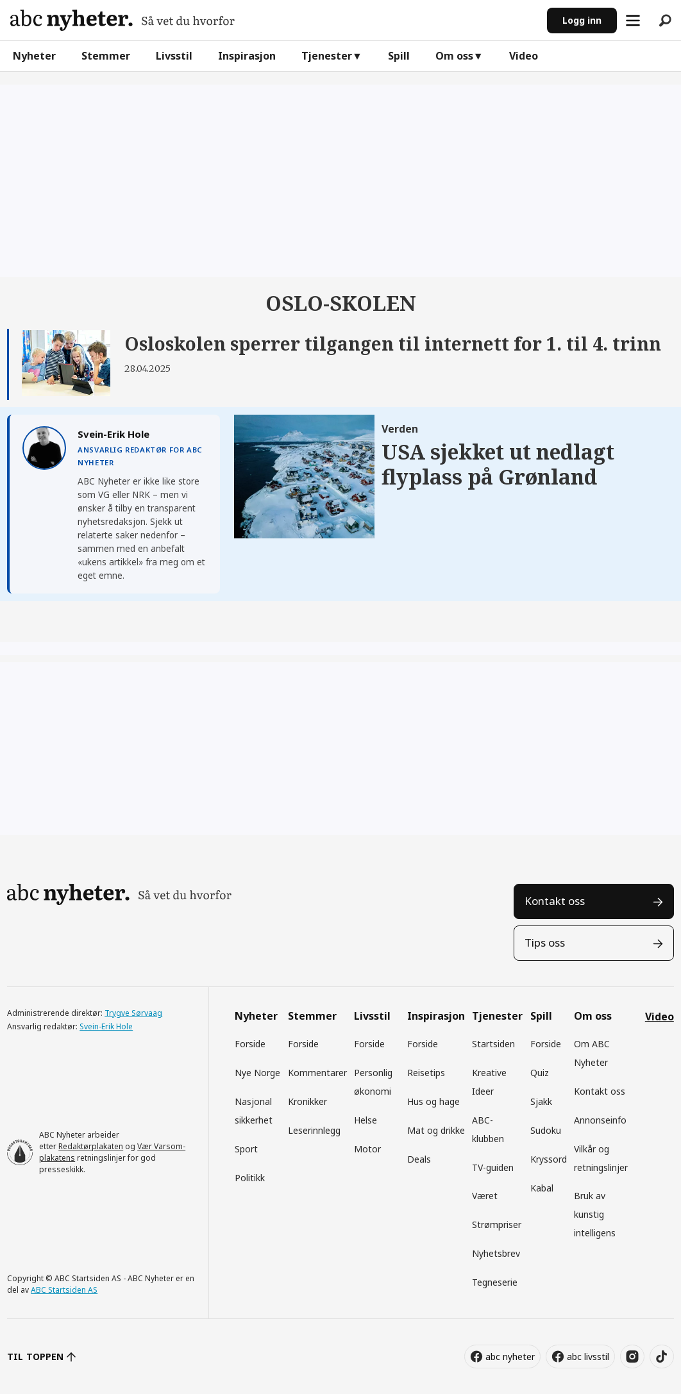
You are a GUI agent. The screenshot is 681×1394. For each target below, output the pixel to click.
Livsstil (174, 56)
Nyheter (34, 56)
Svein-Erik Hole (106, 1026)
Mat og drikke (436, 1130)
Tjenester (326, 56)
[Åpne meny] (632, 20)
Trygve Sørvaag (133, 1013)
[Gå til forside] (122, 20)
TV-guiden (493, 1167)
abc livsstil (588, 1356)
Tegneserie (494, 1282)
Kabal (541, 1188)
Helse (365, 1120)
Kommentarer (317, 1072)
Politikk (250, 1178)
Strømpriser (496, 1224)
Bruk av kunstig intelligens (595, 1214)
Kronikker (307, 1101)
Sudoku (545, 1130)
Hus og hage (433, 1101)
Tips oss (545, 942)
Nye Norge (257, 1072)
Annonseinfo (600, 1120)
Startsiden (493, 1044)
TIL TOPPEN (35, 1356)
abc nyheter (510, 1356)
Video (523, 56)
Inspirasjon (247, 56)
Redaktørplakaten (90, 1146)
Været (485, 1196)
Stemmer (105, 56)
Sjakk (541, 1101)
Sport (246, 1149)
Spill (399, 56)
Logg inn (581, 20)
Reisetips (426, 1072)
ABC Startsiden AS (64, 1289)
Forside (250, 1044)
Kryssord (548, 1159)
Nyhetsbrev (496, 1253)
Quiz (539, 1072)
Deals (419, 1159)
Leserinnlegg (314, 1130)
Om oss (454, 56)
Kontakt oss (555, 900)
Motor (367, 1149)
